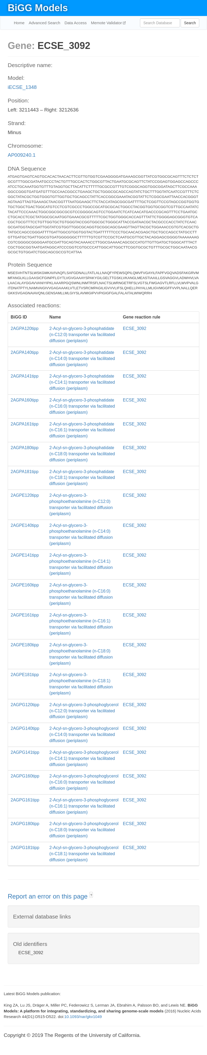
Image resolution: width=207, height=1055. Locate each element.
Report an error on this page (48, 896)
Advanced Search (44, 22)
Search (190, 23)
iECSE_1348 (22, 87)
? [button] (91, 895)
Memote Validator (107, 22)
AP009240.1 (22, 155)
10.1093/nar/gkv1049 (83, 1016)
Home (19, 22)
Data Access (75, 22)
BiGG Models (38, 7)
